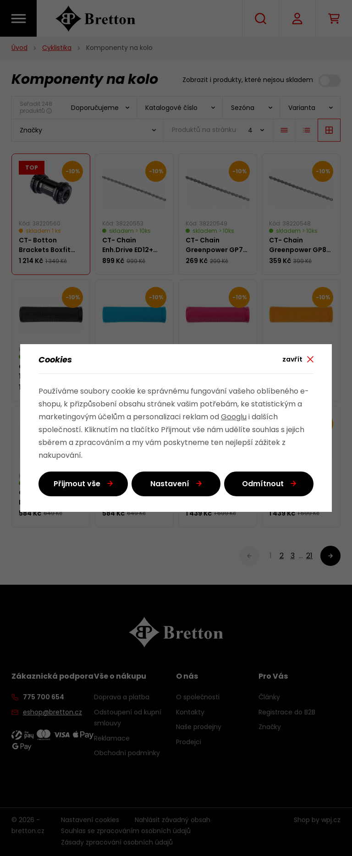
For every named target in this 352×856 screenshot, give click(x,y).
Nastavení (169, 484)
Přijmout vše (77, 484)
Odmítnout (263, 484)
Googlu (234, 417)
